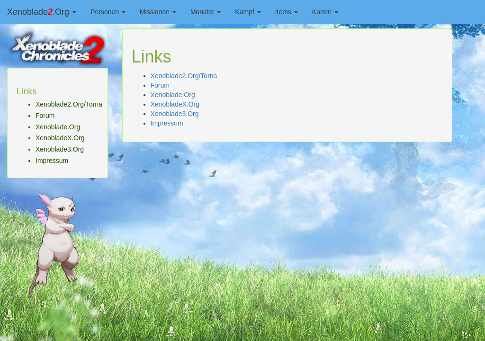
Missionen (158, 12)
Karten (325, 12)
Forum (45, 115)
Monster (205, 12)
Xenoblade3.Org (60, 149)
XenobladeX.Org (60, 138)
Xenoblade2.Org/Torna (69, 104)
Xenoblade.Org (41, 12)
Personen (108, 12)
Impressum (52, 160)
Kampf (247, 12)
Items (286, 12)
